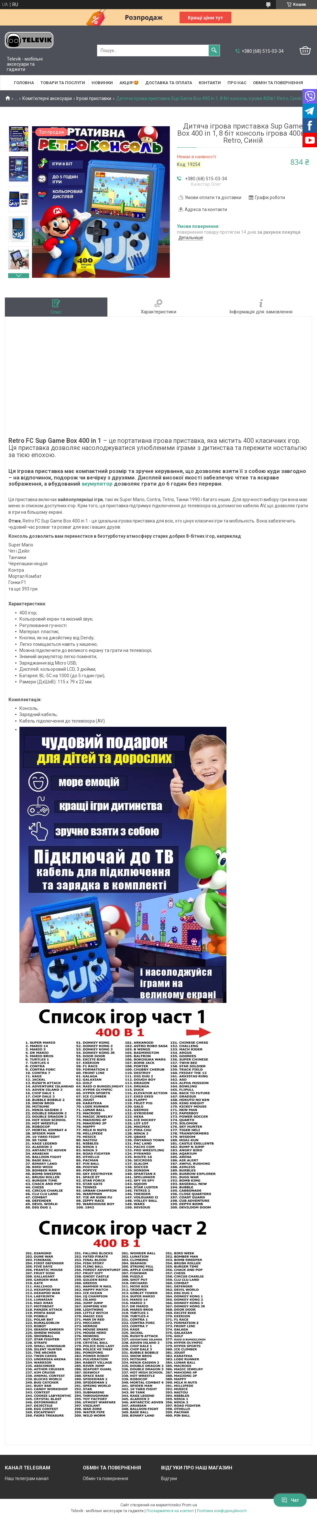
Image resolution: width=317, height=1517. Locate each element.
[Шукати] (214, 50)
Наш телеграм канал (27, 1478)
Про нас (236, 82)
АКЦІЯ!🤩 (129, 82)
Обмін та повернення (278, 82)
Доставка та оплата (168, 82)
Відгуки (169, 1478)
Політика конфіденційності (221, 1511)
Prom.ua (189, 1505)
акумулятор (97, 483)
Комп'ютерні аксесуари (47, 98)
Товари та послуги (62, 82)
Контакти (210, 82)
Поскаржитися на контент (170, 1511)
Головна (24, 82)
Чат (290, 1500)
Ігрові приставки (93, 98)
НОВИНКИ (102, 82)
